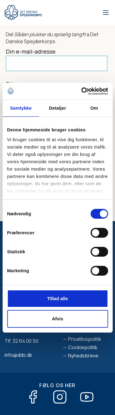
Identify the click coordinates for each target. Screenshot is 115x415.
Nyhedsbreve (83, 355)
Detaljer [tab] (57, 108)
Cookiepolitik (83, 347)
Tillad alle (57, 298)
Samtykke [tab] (21, 108)
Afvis (57, 318)
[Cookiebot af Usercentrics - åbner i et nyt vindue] (82, 91)
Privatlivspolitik (84, 339)
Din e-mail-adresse (31, 51)
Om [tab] (94, 108)
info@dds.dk (18, 355)
